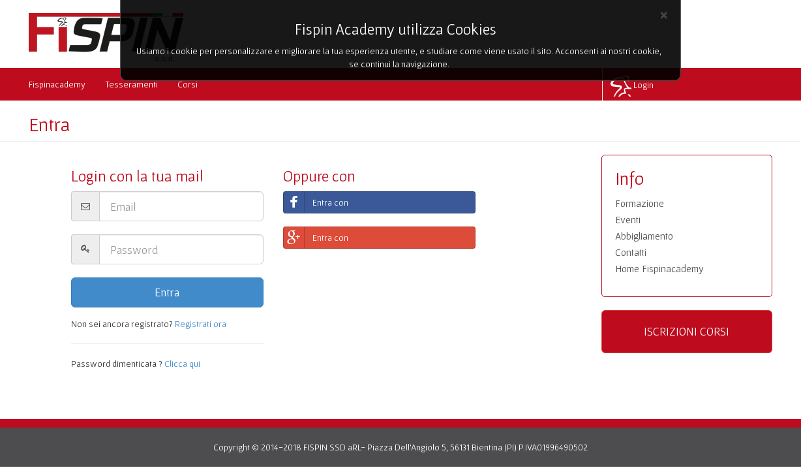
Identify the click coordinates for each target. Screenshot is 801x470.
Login (643, 85)
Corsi (187, 84)
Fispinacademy (57, 84)
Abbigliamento (644, 236)
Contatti (630, 252)
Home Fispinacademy (659, 268)
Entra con (316, 202)
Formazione (639, 203)
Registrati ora (200, 324)
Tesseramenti (131, 84)
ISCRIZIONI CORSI (686, 331)
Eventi (628, 219)
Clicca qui (182, 363)
